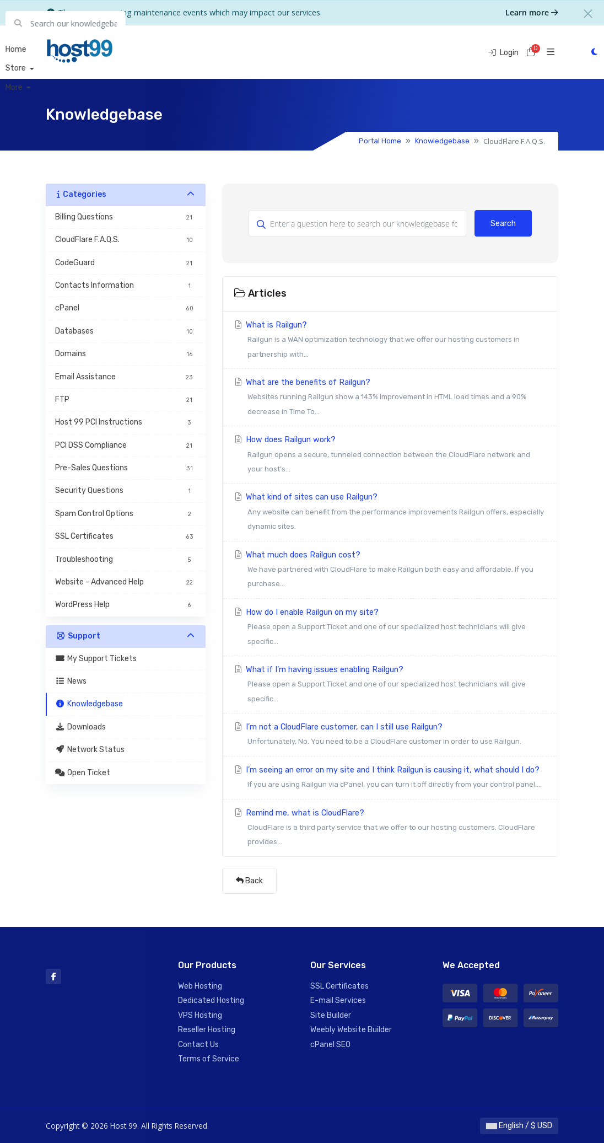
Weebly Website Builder (351, 1029)
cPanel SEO (330, 1044)
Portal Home (380, 141)
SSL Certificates (339, 986)
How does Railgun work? (390, 455)
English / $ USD (519, 1125)
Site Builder (330, 1015)
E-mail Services (338, 1000)
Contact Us (198, 1044)
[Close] (588, 14)
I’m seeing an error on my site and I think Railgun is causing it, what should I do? (390, 778)
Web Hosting (200, 986)
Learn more (531, 12)
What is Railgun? (390, 341)
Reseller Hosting (206, 1029)
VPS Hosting (200, 1015)
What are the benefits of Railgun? (390, 398)
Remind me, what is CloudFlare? (390, 829)
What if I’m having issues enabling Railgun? (390, 685)
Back (249, 881)
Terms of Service (208, 1059)
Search (503, 223)
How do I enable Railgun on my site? (390, 628)
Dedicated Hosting (211, 1000)
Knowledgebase (442, 141)
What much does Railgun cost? (390, 571)
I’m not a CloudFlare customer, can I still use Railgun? (390, 735)
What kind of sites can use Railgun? (390, 513)
